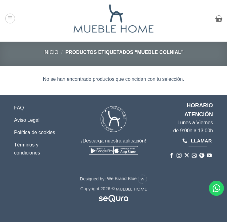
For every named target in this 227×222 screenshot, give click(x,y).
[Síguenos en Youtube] (209, 155)
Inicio (50, 52)
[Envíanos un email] (194, 155)
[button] (10, 18)
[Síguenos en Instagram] (179, 155)
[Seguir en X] (186, 155)
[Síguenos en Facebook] (171, 155)
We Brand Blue (127, 178)
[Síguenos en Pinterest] (201, 155)
